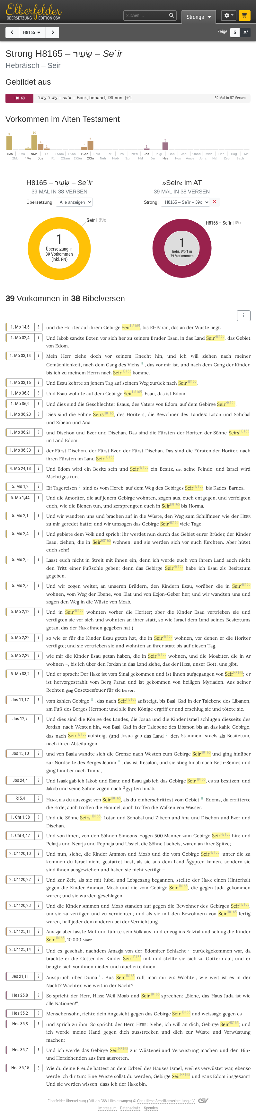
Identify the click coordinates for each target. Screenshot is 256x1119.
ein (132, 560)
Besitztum (239, 568)
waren (53, 921)
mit (147, 958)
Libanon (240, 701)
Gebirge (111, 327)
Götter (87, 958)
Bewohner (167, 414)
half (66, 921)
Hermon (98, 709)
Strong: (151, 202)
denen (211, 638)
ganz (207, 1076)
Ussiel (131, 844)
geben (112, 568)
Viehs (133, 365)
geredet (69, 524)
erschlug (194, 709)
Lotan (215, 414)
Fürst (60, 451)
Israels (210, 735)
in (87, 560)
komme (141, 373)
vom (50, 701)
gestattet (112, 861)
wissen (89, 1084)
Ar (248, 656)
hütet (244, 542)
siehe (75, 854)
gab (138, 735)
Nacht (52, 985)
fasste (79, 931)
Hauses (161, 1068)
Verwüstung (237, 1032)
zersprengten (128, 506)
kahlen (64, 701)
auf (128, 516)
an (182, 327)
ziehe (80, 356)
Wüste (202, 327)
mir (56, 524)
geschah (74, 951)
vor (103, 338)
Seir (131, 327)
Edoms (213, 800)
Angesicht (118, 1014)
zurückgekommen (212, 951)
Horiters (136, 414)
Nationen (65, 1003)
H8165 (32, 32)
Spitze (223, 844)
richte (88, 1014)
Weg (144, 383)
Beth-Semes (227, 762)
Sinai (124, 674)
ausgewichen (85, 870)
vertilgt (153, 870)
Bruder (158, 338)
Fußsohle (93, 568)
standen (133, 906)
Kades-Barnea (228, 488)
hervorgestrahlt (71, 682)
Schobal (242, 414)
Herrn (93, 373)
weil (189, 1068)
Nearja (79, 844)
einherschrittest (155, 800)
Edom (61, 346)
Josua (145, 719)
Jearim (109, 762)
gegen (52, 887)
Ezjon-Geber (166, 594)
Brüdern (138, 586)
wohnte (76, 393)
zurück (157, 383)
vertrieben (218, 612)
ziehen (209, 356)
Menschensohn (63, 1014)
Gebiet (243, 338)
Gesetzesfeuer (90, 690)
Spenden (151, 1108)
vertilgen (80, 913)
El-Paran (159, 327)
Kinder (242, 365)
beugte (53, 966)
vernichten (121, 913)
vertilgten (56, 620)
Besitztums (238, 620)
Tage (196, 524)
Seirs (103, 414)
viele (185, 524)
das (175, 327)
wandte (86, 754)
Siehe (193, 996)
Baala (71, 754)
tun (74, 477)
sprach (70, 674)
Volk (89, 534)
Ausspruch (58, 977)
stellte (183, 880)
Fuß (58, 709)
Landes (198, 414)
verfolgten (239, 498)
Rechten (55, 690)
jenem (97, 383)
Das (133, 433)
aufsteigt (147, 701)
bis (146, 327)
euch (196, 542)
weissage (211, 1014)
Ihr (125, 534)
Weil (110, 996)
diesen (199, 646)
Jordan (114, 664)
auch (72, 807)
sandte (77, 338)
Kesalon (148, 762)
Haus (216, 996)
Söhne (84, 414)
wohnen (121, 542)
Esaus (123, 404)
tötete (229, 709)
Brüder (216, 534)
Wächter (187, 977)
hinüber (242, 754)
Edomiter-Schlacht (165, 951)
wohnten (146, 498)
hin (158, 356)
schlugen (210, 719)
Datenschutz (130, 1108)
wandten (75, 516)
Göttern (214, 958)
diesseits (231, 719)
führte (115, 931)
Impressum (107, 1108)
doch (95, 356)
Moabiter (218, 656)
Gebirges (174, 488)
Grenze (123, 754)
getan (52, 628)
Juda (220, 887)
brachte (54, 958)
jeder (77, 921)
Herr (66, 356)
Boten (92, 338)
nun (61, 854)
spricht (61, 996)
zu (129, 338)
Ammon (117, 854)
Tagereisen (65, 488)
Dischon (66, 433)
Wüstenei (149, 1050)
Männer (172, 836)
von (61, 836)
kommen (55, 861)
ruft (141, 977)
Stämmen (191, 735)
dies (61, 404)
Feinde (205, 469)
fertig (245, 913)
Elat (127, 594)
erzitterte (240, 800)
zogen (164, 498)
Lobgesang (138, 880)
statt (151, 620)
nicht (78, 560)
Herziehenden (71, 1058)
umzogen (122, 524)
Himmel (111, 807)
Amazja (53, 931)
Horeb (116, 488)
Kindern (170, 586)
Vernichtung (144, 921)
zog (173, 931)
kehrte (75, 383)
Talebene (212, 701)
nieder (102, 966)
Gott (211, 664)
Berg (106, 682)
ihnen (72, 836)
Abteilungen (84, 743)
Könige (145, 709)
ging (227, 754)
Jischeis (172, 844)
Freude (84, 1068)
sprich (112, 534)
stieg (182, 762)
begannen (162, 880)
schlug (219, 931)
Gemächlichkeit (63, 365)
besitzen (230, 781)
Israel (232, 469)
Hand (95, 1032)
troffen (86, 807)
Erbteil (135, 1068)
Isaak (62, 781)
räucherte (131, 966)
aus (176, 498)
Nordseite (65, 762)
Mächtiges (57, 477)
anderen (104, 921)
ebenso (243, 1068)
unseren (117, 586)
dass (105, 1084)
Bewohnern (194, 913)
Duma (90, 977)
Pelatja (53, 844)
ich (183, 356)
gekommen (142, 674)
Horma (196, 506)
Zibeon (63, 422)
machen (55, 1040)
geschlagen (110, 896)
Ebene (104, 594)
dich (124, 1032)
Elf (49, 488)
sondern (234, 861)
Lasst (51, 560)
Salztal (193, 931)
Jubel (109, 880)
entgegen (205, 498)
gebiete (65, 534)
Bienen (84, 506)
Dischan (117, 433)
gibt (232, 664)
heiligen (191, 682)
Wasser (193, 807)
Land (199, 338)
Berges (80, 709)
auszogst (82, 800)
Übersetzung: (40, 202)
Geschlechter (100, 404)
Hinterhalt (239, 880)
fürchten (213, 542)
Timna (94, 770)
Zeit (70, 880)
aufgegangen (201, 674)
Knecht (143, 356)
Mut (92, 931)
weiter (90, 586)
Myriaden (213, 682)
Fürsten (166, 433)
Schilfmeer (207, 516)
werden (142, 1076)
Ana (86, 422)
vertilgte (55, 646)
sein (112, 469)
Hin (244, 1050)
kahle (225, 727)
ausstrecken (145, 1032)
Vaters (147, 404)
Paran (119, 682)
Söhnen (109, 836)
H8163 (19, 98)
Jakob (62, 338)
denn (145, 560)
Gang (111, 365)
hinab (194, 762)
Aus (110, 977)
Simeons (128, 836)
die (142, 638)
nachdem (96, 951)
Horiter (72, 327)
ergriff (161, 709)
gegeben (55, 576)
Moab (124, 602)
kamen (214, 861)
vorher (116, 612)
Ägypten (132, 788)
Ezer (91, 433)
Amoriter (74, 498)
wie (63, 506)
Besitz (99, 469)
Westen (83, 727)
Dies (51, 414)
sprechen (171, 996)
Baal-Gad (176, 701)
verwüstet (212, 1068)
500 (158, 836)
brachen (115, 516)
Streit (98, 560)
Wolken (167, 807)
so (160, 620)
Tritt (62, 568)
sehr (63, 550)
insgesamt (238, 1076)
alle (123, 709)
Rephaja (105, 844)
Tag (109, 383)
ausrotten (117, 1058)
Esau (172, 338)
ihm (101, 1058)
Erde (59, 807)
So (48, 996)
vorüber (204, 586)
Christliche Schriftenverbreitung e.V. (166, 1100)
